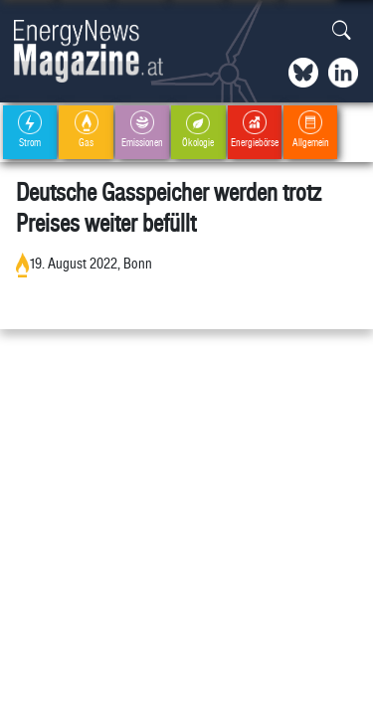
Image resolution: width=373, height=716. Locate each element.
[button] (341, 31)
